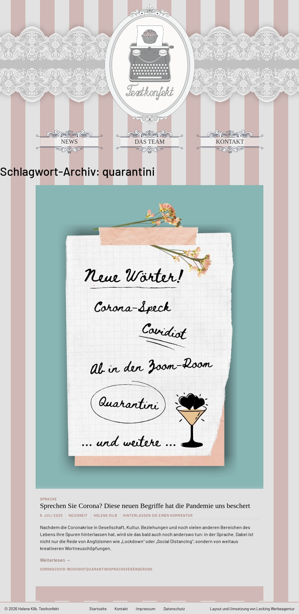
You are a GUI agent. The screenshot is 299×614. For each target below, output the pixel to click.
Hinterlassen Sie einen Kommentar (158, 515)
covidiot (78, 569)
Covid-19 (62, 569)
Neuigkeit (78, 515)
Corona (47, 569)
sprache (117, 569)
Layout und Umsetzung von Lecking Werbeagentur (252, 608)
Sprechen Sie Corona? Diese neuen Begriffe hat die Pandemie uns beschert (145, 505)
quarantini (97, 569)
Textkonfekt (149, 64)
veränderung (139, 569)
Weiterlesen (55, 560)
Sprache (48, 499)
